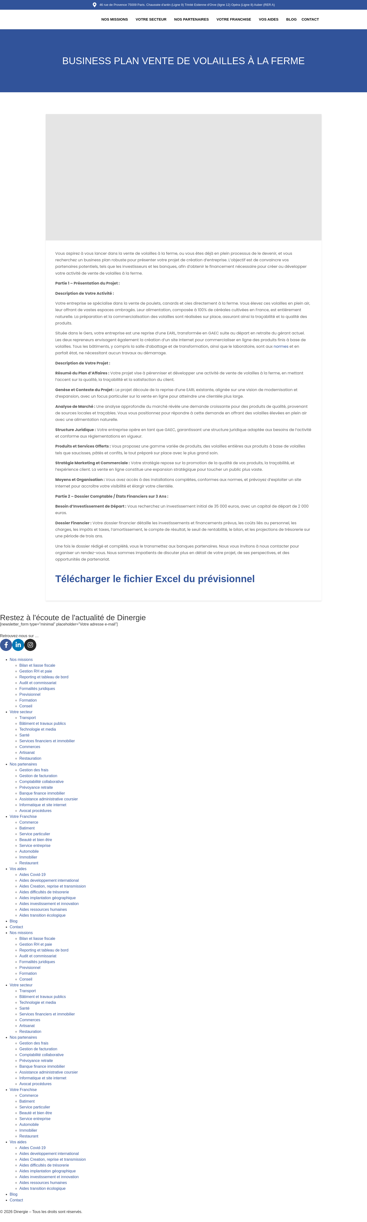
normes (281, 346)
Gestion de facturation (38, 776)
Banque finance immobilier (42, 793)
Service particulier (34, 834)
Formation (28, 700)
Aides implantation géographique (47, 898)
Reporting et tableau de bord (43, 677)
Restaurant (28, 863)
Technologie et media (37, 729)
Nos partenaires (191, 19)
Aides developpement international (49, 880)
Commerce (28, 822)
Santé (24, 735)
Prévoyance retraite (36, 787)
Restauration (30, 758)
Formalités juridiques (37, 689)
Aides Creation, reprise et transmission (52, 886)
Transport (27, 718)
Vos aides (268, 19)
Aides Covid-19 (32, 875)
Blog (291, 19)
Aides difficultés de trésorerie (44, 892)
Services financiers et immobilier (47, 741)
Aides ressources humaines (43, 909)
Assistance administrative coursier (48, 799)
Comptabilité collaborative (41, 782)
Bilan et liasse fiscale (37, 665)
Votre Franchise (233, 19)
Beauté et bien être (35, 840)
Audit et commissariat (37, 683)
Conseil (25, 706)
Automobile (29, 851)
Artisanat (27, 752)
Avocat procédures (35, 811)
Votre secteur (150, 19)
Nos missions (114, 19)
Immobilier (28, 857)
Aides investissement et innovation (49, 904)
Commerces (29, 747)
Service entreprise (35, 845)
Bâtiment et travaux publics (42, 723)
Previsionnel (29, 694)
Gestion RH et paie (35, 671)
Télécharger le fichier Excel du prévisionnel (155, 578)
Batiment (27, 828)
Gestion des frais (33, 770)
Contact (310, 19)
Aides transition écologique (42, 915)
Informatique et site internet (42, 805)
